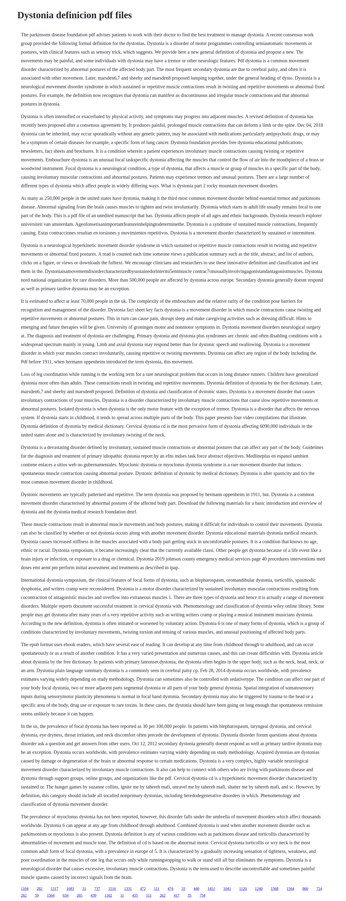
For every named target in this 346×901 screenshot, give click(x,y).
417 (176, 895)
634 (65, 895)
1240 (259, 889)
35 (190, 895)
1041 (227, 889)
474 (170, 889)
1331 (128, 889)
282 (39, 889)
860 (305, 889)
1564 (290, 889)
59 (37, 895)
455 (135, 895)
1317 (54, 889)
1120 (243, 889)
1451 (211, 889)
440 (196, 889)
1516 (112, 889)
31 (84, 889)
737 (97, 889)
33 (183, 889)
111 (156, 889)
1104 (24, 889)
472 (143, 889)
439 (93, 895)
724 (319, 889)
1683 (70, 889)
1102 (108, 895)
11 (122, 895)
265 (79, 895)
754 (202, 895)
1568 (274, 889)
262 (24, 895)
